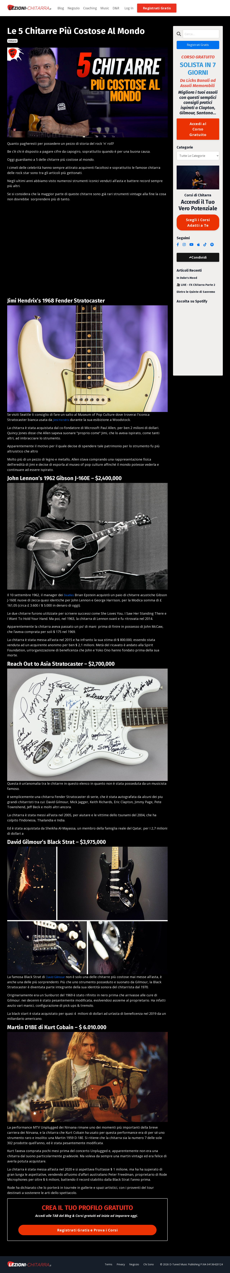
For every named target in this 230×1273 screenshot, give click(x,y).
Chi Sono (148, 1264)
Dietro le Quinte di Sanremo (196, 294)
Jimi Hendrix (62, 420)
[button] (159, 8)
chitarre (12, 41)
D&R (118, 8)
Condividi (199, 260)
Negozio (74, 8)
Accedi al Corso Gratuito (198, 130)
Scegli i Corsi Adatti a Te (198, 224)
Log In (131, 8)
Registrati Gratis (198, 45)
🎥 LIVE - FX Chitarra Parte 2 (196, 287)
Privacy (121, 1264)
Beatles (69, 595)
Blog (61, 8)
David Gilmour (57, 977)
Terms (108, 1264)
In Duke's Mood (187, 280)
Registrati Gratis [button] (160, 8)
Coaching (91, 8)
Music (106, 8)
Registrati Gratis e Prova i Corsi (87, 1230)
